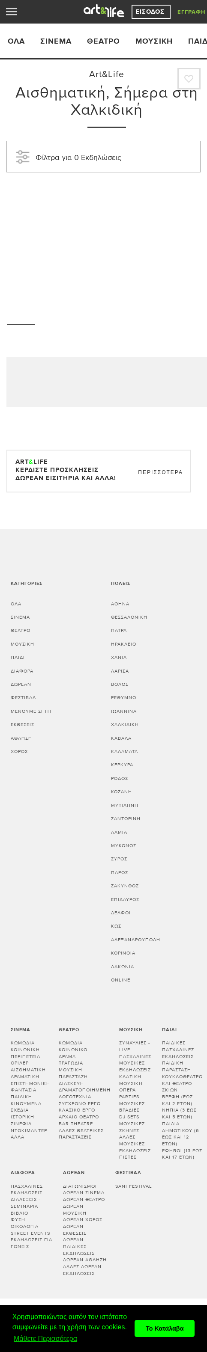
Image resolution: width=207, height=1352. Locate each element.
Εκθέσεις (22, 724)
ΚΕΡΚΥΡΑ (122, 764)
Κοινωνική (25, 1049)
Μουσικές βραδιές (132, 1107)
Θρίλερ (20, 1063)
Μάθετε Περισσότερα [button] (45, 1338)
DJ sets (129, 1117)
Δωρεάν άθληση (85, 1259)
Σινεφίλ (21, 1123)
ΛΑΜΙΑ (119, 832)
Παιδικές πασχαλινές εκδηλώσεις (178, 1049)
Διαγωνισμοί (80, 1186)
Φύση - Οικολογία (25, 1223)
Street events (30, 1233)
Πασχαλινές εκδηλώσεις (27, 1189)
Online (120, 980)
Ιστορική (22, 1117)
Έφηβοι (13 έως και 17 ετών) (182, 1154)
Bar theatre (76, 1123)
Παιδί (18, 657)
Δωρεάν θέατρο (84, 1199)
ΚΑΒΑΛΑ (121, 738)
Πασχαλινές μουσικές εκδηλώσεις (135, 1063)
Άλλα (17, 1137)
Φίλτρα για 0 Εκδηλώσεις (67, 157)
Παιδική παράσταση (176, 1066)
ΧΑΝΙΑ (119, 657)
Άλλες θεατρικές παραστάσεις (81, 1134)
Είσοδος (151, 12)
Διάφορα (22, 671)
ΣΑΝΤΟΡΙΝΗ (126, 818)
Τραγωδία (71, 1063)
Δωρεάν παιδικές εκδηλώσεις (79, 1246)
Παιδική (21, 1096)
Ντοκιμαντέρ (29, 1130)
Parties (129, 1096)
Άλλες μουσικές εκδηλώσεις (135, 1144)
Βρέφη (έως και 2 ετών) (177, 1100)
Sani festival (133, 1186)
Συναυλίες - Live (134, 1046)
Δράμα (67, 1056)
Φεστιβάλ (23, 697)
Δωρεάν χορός (82, 1219)
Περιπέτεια (25, 1056)
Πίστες (128, 1157)
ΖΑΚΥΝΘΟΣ (125, 886)
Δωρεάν (21, 684)
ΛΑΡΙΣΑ (120, 671)
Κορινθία (123, 953)
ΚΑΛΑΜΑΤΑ (124, 751)
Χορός (19, 751)
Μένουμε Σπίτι (31, 711)
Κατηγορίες (26, 583)
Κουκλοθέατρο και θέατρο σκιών (182, 1083)
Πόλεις (120, 583)
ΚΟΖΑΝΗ (121, 791)
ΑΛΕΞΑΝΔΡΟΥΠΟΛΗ (135, 939)
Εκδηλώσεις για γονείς (31, 1243)
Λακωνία (122, 966)
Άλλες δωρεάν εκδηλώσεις (82, 1270)
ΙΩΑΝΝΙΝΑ (124, 711)
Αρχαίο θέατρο (79, 1117)
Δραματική (25, 1076)
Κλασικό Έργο (77, 1110)
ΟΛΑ (16, 41)
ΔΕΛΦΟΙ (121, 912)
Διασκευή (71, 1083)
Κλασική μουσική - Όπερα (132, 1083)
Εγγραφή (191, 12)
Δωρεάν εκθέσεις (75, 1230)
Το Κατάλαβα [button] (165, 1328)
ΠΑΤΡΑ (119, 630)
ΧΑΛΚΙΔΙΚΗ (125, 724)
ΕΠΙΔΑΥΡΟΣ (125, 899)
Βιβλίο (19, 1213)
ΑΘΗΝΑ (120, 604)
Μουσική (154, 41)
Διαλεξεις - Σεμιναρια (25, 1203)
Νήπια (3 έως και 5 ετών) (179, 1113)
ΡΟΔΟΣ (119, 778)
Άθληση (21, 738)
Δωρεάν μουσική (75, 1210)
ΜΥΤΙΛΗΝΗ (124, 805)
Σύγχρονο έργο (80, 1103)
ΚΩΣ (116, 926)
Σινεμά (56, 41)
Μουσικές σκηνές (132, 1127)
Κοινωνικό (73, 1049)
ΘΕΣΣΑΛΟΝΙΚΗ (129, 617)
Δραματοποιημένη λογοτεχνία (85, 1093)
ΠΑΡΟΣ (119, 872)
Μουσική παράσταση (73, 1073)
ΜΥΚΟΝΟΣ (123, 845)
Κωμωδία (23, 1043)
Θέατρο (103, 41)
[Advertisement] (106, 236)
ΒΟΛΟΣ (120, 684)
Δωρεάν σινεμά (84, 1192)
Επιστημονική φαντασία (30, 1087)
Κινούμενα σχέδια (26, 1107)
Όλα (16, 604)
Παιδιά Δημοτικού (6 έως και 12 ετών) (180, 1133)
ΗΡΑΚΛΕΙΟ (123, 644)
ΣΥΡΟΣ (119, 859)
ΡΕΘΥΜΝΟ (123, 697)
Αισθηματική (28, 1069)
